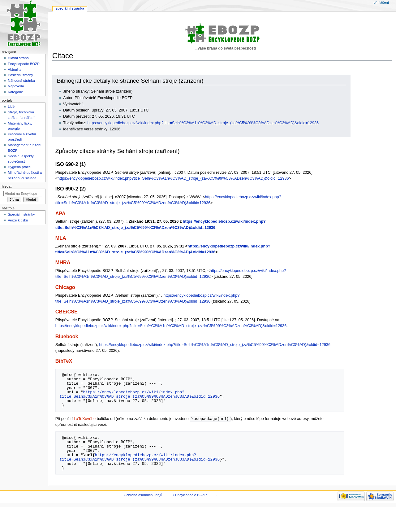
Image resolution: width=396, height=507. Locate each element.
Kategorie (15, 92)
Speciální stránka (69, 8)
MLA (60, 238)
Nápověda (16, 86)
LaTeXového (85, 419)
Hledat (6, 186)
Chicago (65, 287)
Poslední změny (20, 75)
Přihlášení (381, 2)
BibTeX (63, 361)
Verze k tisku (18, 220)
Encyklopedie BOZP (24, 64)
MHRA (63, 262)
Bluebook (66, 336)
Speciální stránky (21, 214)
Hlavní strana (18, 58)
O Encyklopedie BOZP (189, 495)
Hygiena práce (19, 167)
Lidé (11, 106)
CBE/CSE (66, 311)
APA (60, 213)
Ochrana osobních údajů (143, 495)
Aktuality (14, 69)
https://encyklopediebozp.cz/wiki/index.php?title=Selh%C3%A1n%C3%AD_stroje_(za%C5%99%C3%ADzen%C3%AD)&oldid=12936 (203, 123)
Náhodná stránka (21, 80)
